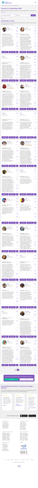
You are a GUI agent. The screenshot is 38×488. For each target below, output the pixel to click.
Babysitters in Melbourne (6, 434)
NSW (12, 5)
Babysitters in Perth (5, 437)
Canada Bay (16, 5)
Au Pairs (9, 5)
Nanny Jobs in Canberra (24, 438)
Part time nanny (4, 445)
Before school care (5, 450)
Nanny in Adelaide (23, 429)
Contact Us (32, 459)
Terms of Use (17, 459)
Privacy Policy (22, 459)
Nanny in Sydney (22, 422)
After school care (5, 449)
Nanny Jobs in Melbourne (24, 434)
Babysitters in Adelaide (6, 439)
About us (27, 459)
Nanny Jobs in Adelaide (24, 439)
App (5, 459)
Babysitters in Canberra (6, 438)
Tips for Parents (5, 422)
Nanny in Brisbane (23, 425)
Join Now (3, 12)
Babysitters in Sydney (5, 433)
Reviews (8, 459)
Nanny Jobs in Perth (23, 437)
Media (12, 459)
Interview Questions (5, 425)
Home (3, 5)
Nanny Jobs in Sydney (23, 433)
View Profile (5, 80)
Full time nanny (4, 444)
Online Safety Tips (5, 426)
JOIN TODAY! (11, 379)
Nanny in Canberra (23, 427)
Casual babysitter (5, 446)
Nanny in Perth (22, 426)
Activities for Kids (5, 427)
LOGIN (26, 379)
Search (6, 5)
